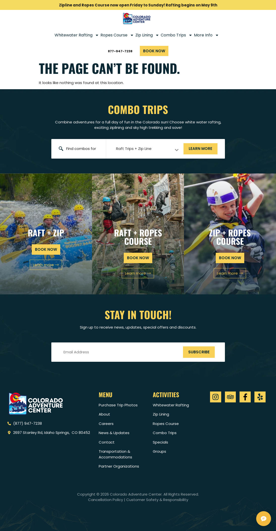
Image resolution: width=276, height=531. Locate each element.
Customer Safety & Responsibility (157, 499)
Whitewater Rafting (77, 35)
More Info (206, 35)
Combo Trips (176, 35)
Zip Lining (147, 35)
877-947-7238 (120, 51)
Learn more (200, 148)
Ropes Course (117, 35)
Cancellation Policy (105, 499)
